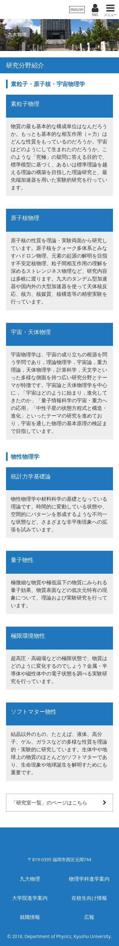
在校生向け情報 (89, 897)
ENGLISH (76, 9)
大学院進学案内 (30, 897)
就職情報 (30, 917)
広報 (89, 917)
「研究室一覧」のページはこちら (59, 802)
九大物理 (30, 878)
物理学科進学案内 (89, 878)
